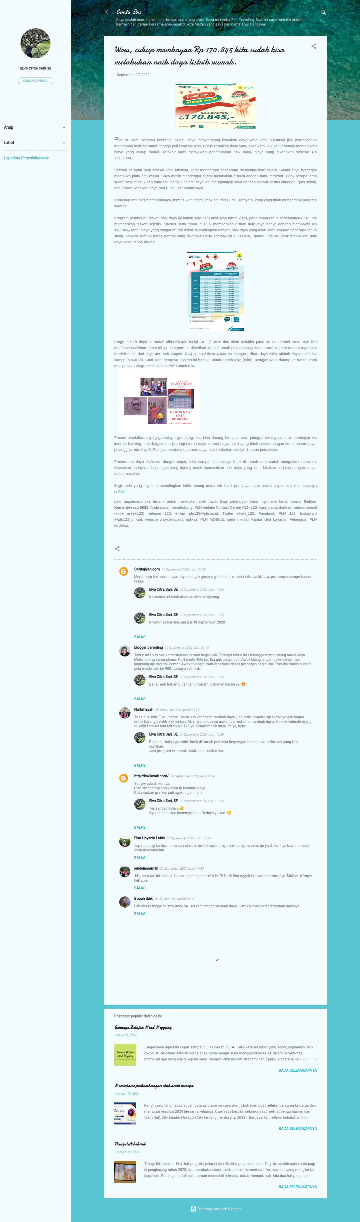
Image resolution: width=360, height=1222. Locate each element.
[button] (314, 47)
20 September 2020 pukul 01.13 (187, 648)
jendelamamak (146, 868)
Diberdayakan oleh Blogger (215, 1209)
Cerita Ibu (128, 12)
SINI (122, 491)
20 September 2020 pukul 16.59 (189, 838)
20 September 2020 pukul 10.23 (202, 589)
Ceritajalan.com (147, 569)
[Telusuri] (324, 13)
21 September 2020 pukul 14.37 (182, 868)
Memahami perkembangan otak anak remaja (153, 1086)
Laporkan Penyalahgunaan (26, 158)
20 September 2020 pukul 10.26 (202, 734)
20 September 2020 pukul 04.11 (177, 710)
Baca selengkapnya (298, 1070)
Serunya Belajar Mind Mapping (142, 1027)
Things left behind (129, 1144)
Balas (140, 637)
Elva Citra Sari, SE (163, 589)
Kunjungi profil (35, 81)
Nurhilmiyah (143, 709)
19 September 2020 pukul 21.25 (184, 569)
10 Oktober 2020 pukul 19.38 (174, 899)
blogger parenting (148, 647)
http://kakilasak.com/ (151, 776)
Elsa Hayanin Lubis (149, 838)
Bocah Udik (143, 898)
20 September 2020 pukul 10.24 (202, 615)
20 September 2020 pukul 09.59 (192, 776)
